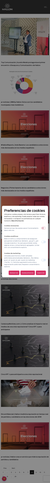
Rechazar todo (14, 272)
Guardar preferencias (27, 272)
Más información (17, 221)
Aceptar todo (40, 272)
